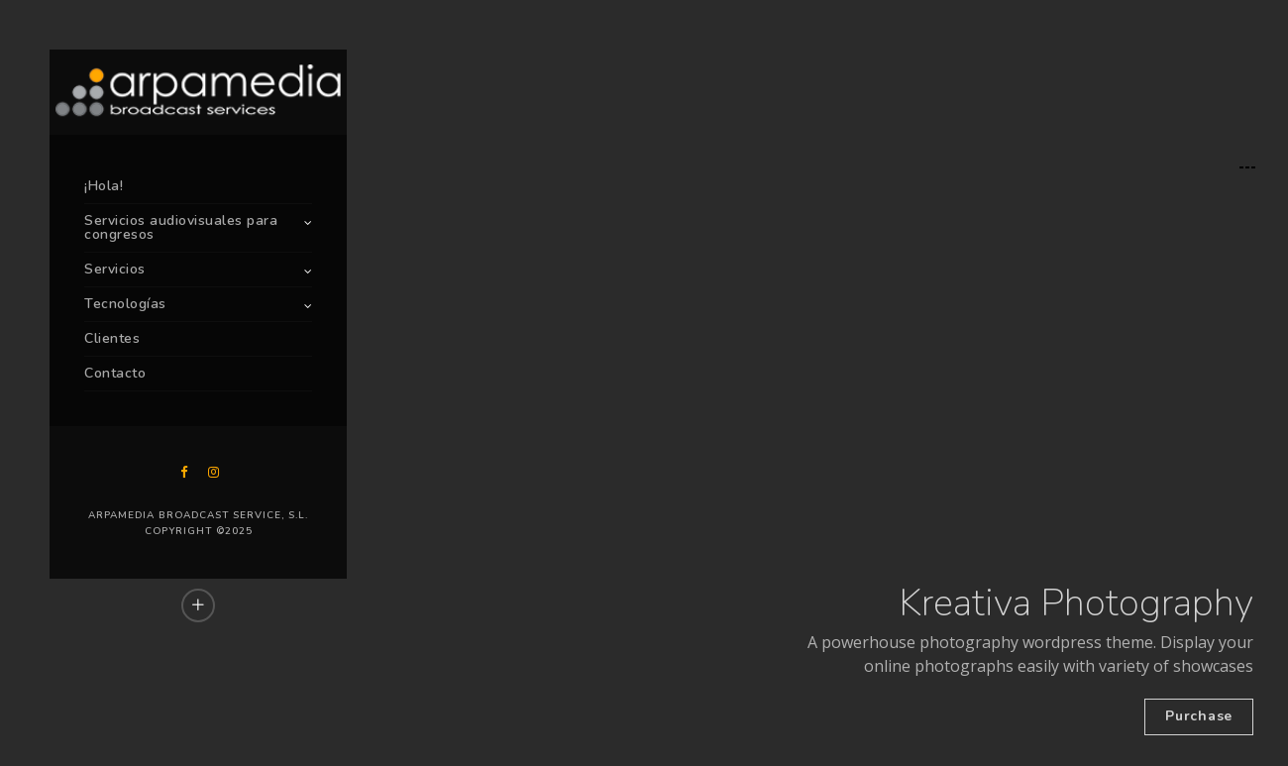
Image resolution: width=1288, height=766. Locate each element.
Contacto (115, 373)
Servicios (115, 269)
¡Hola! (103, 185)
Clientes (112, 338)
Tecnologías (125, 303)
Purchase (1199, 716)
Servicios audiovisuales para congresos (180, 227)
